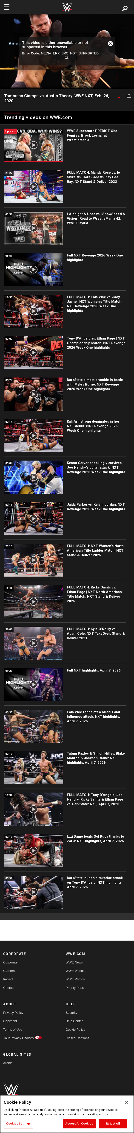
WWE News (74, 962)
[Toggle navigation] (6, 7)
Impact (8, 979)
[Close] (127, 1102)
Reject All (113, 1123)
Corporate (10, 962)
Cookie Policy (75, 1029)
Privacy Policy (13, 1012)
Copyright (10, 1021)
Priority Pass (75, 988)
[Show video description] (119, 96)
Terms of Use (12, 1029)
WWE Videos (75, 971)
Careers (9, 971)
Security (71, 1012)
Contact (8, 988)
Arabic (7, 1063)
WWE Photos (75, 979)
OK (67, 57)
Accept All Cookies (79, 1123)
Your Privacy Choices (18, 1038)
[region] (67, 1114)
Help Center (74, 1021)
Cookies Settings (18, 1123)
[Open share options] (129, 96)
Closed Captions (77, 1038)
